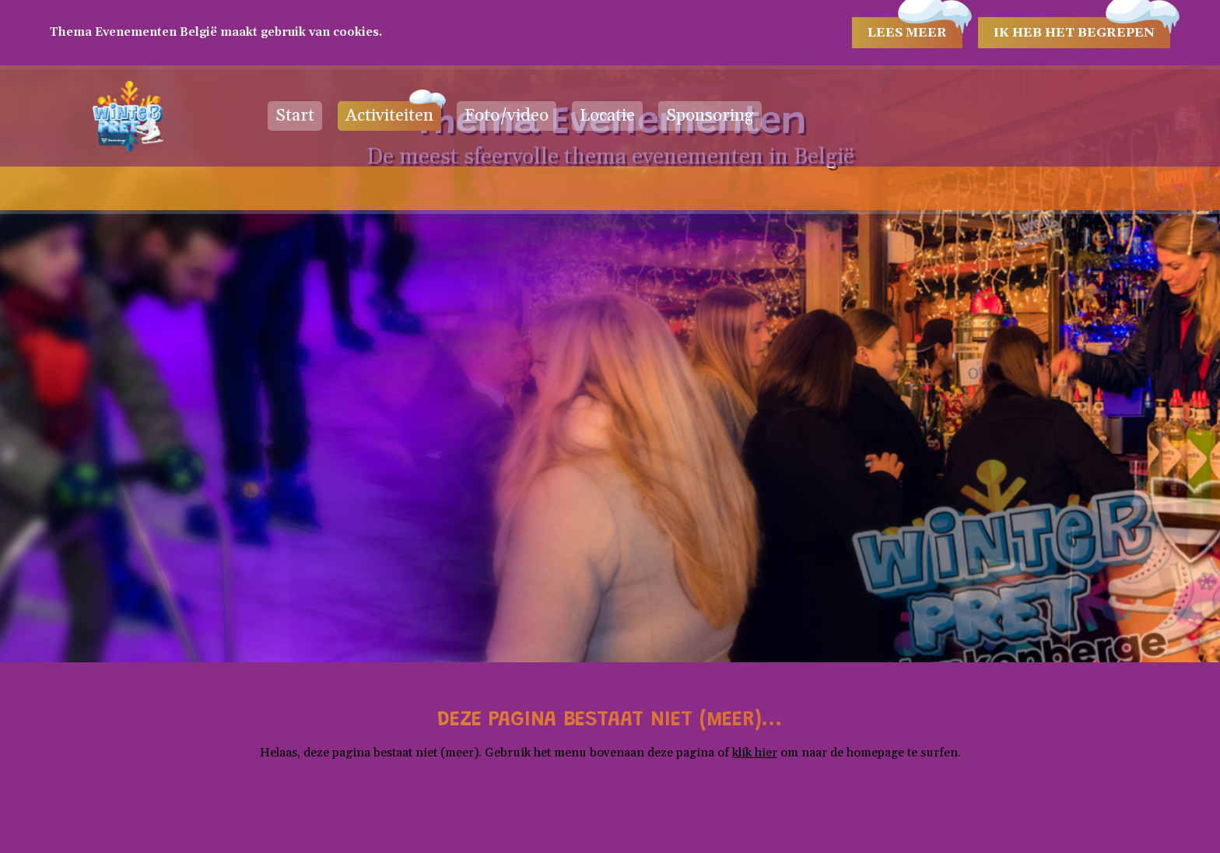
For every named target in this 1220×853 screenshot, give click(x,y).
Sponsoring (710, 116)
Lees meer (907, 32)
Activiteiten (389, 116)
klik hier (754, 752)
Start (294, 116)
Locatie (607, 116)
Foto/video (507, 116)
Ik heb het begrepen (1074, 32)
